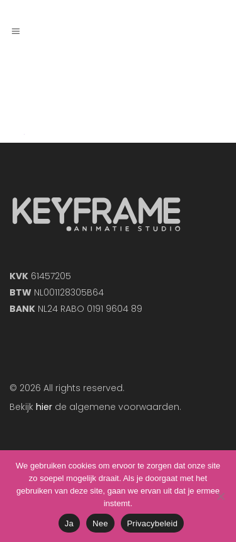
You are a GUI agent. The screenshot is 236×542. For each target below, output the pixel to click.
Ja (69, 523)
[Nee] (220, 496)
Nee (100, 523)
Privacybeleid (152, 523)
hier (44, 407)
